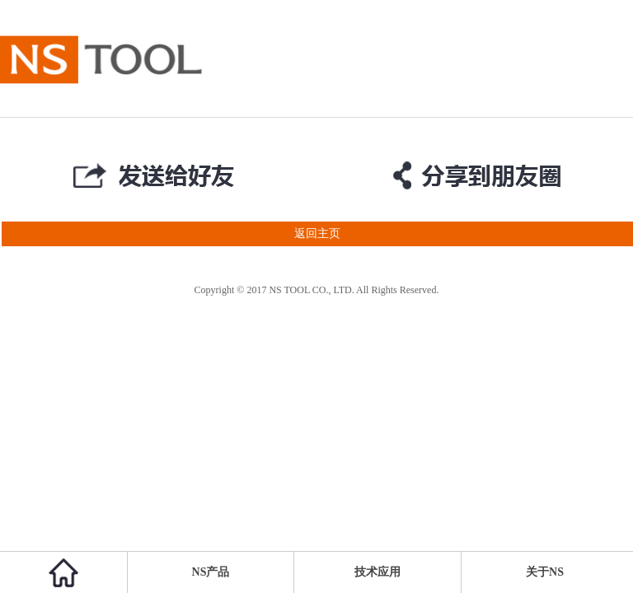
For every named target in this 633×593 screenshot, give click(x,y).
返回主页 (170, 234)
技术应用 (377, 572)
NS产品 (211, 572)
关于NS (545, 572)
